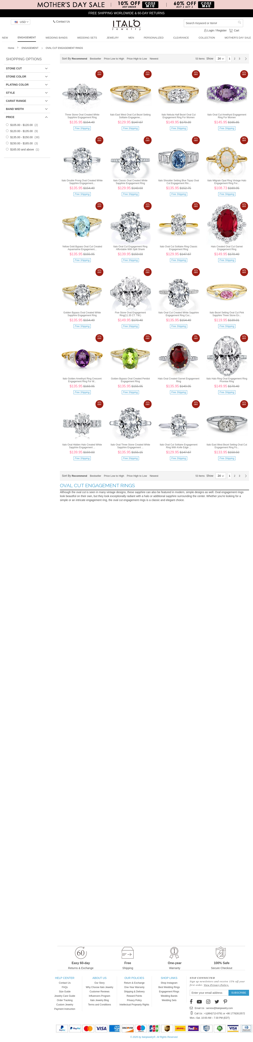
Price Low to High (114, 58)
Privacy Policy (134, 1000)
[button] (20, 22)
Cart (236, 30)
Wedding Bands (169, 996)
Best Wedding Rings (169, 987)
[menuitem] (5, 38)
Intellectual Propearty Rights (134, 1004)
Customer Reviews (100, 991)
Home (11, 48)
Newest (154, 58)
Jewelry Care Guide (64, 996)
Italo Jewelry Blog (99, 1000)
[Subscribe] (238, 993)
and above (26, 149)
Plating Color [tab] (17, 84)
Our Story (99, 982)
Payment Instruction (64, 1009)
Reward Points (134, 996)
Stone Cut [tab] (14, 68)
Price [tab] (10, 117)
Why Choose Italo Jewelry (99, 987)
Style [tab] (10, 92)
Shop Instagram (169, 982)
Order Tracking (65, 1000)
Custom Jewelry (64, 1004)
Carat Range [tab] (16, 100)
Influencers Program (99, 996)
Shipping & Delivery (134, 991)
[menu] (126, 38)
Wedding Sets (169, 1000)
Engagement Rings (169, 991)
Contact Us (61, 21)
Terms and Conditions (99, 1004)
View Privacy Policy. (216, 984)
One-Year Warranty (134, 987)
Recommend (79, 58)
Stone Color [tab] (16, 76)
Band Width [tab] (15, 109)
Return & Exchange (134, 982)
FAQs (65, 987)
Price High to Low (137, 58)
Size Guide (65, 991)
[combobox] (213, 23)
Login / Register (215, 30)
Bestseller (95, 58)
